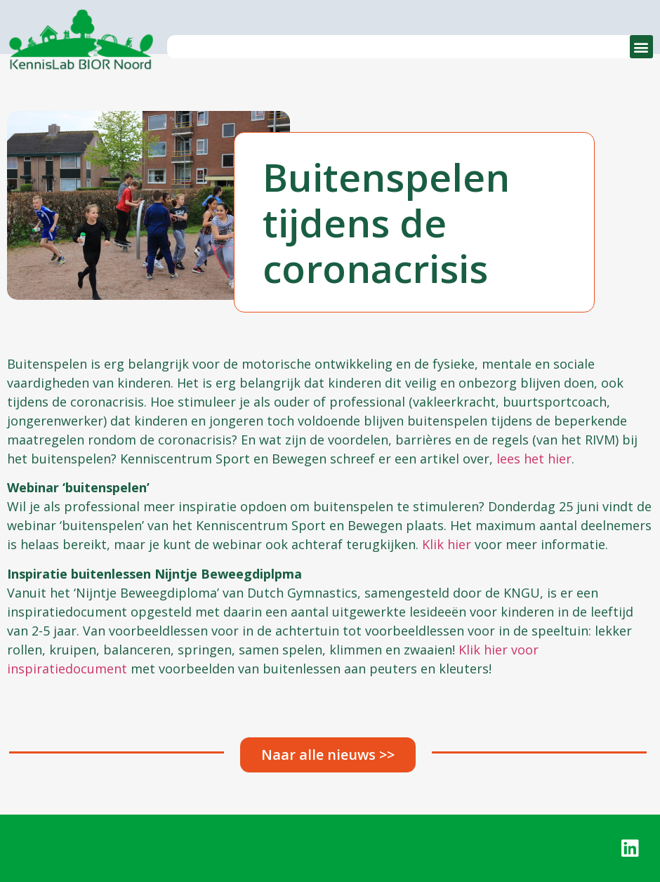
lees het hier (534, 458)
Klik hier (446, 544)
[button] (641, 46)
